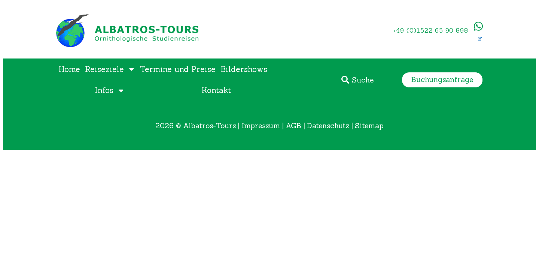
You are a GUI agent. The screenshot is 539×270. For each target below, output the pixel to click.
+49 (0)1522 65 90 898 (430, 30)
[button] (442, 79)
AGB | (296, 125)
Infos (110, 90)
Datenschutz (328, 125)
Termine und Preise (178, 69)
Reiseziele (110, 69)
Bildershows (243, 69)
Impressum (260, 125)
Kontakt (216, 90)
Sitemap (369, 125)
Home (69, 69)
